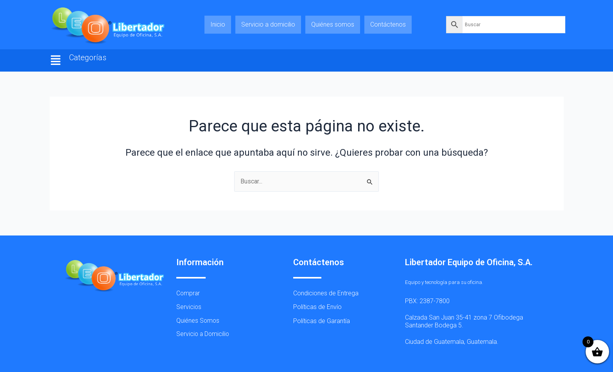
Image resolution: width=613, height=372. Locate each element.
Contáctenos (388, 24)
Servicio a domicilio (268, 24)
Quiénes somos (332, 24)
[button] (56, 60)
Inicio (217, 24)
